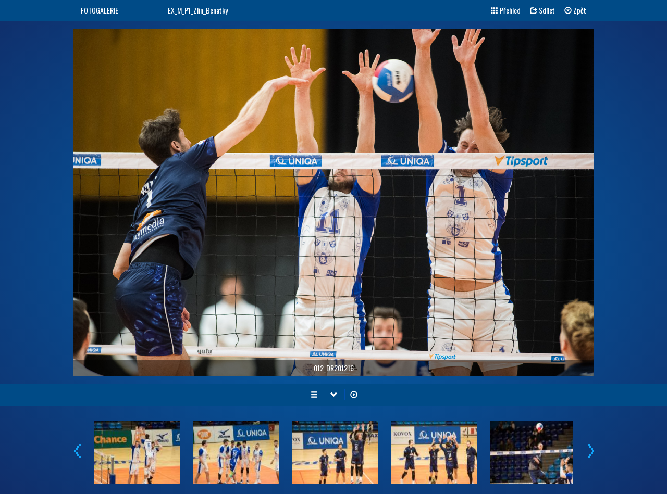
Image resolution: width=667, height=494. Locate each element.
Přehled (506, 10)
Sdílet (542, 10)
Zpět (575, 10)
